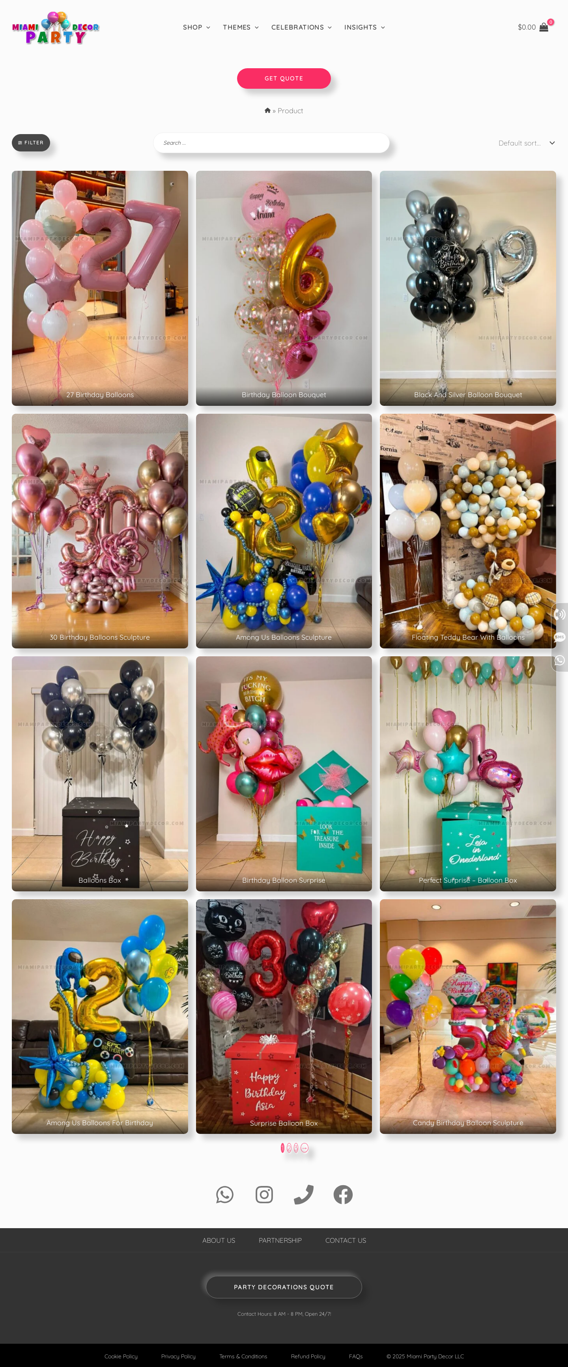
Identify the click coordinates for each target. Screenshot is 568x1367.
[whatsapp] (559, 741)
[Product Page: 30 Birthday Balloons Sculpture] (100, 530)
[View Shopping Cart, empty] (533, 27)
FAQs (358, 1355)
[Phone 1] (304, 1194)
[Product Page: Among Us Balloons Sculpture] (284, 530)
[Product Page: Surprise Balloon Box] (284, 1016)
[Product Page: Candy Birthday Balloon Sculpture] (468, 1016)
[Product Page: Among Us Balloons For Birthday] (100, 1016)
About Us (215, 1239)
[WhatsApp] (225, 1194)
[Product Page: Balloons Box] (100, 773)
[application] (206, 27)
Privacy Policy (176, 1355)
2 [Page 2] (289, 1147)
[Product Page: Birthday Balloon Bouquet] (284, 287)
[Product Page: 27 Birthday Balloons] (100, 287)
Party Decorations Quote (284, 1286)
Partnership (279, 1239)
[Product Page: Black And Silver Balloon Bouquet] (468, 287)
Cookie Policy (116, 1355)
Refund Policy (310, 1355)
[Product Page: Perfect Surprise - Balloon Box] (468, 773)
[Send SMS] (559, 718)
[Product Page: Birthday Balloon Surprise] (284, 773)
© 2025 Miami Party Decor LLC (429, 1355)
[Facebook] (343, 1194)
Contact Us (349, 1239)
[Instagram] (264, 1194)
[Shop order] (524, 142)
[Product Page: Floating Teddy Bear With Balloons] (468, 530)
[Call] (559, 695)
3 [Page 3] (296, 1147)
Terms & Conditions (242, 1355)
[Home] (55, 27)
